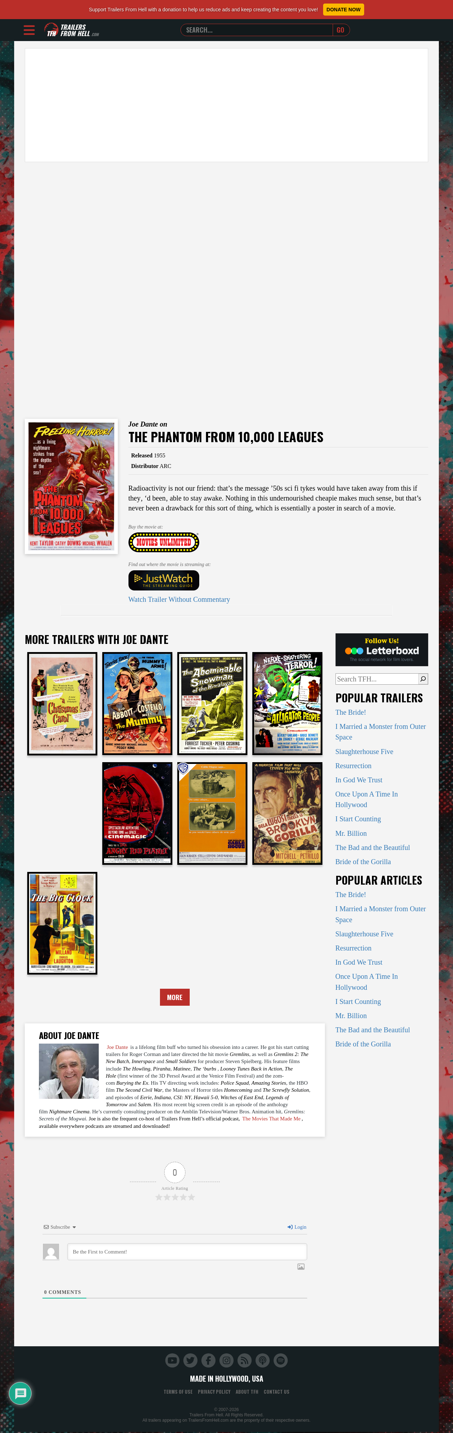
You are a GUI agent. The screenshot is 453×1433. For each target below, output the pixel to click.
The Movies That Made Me (271, 1119)
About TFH (247, 1392)
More (175, 997)
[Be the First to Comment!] (187, 1252)
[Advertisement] (226, 105)
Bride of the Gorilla (363, 862)
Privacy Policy (214, 1392)
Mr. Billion (351, 833)
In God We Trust (359, 780)
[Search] (423, 679)
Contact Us (276, 1392)
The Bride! (351, 712)
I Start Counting (358, 819)
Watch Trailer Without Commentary (179, 599)
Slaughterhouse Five (365, 751)
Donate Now (344, 9)
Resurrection (354, 766)
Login (296, 1228)
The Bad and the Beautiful (373, 847)
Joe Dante (117, 1048)
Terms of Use (178, 1392)
